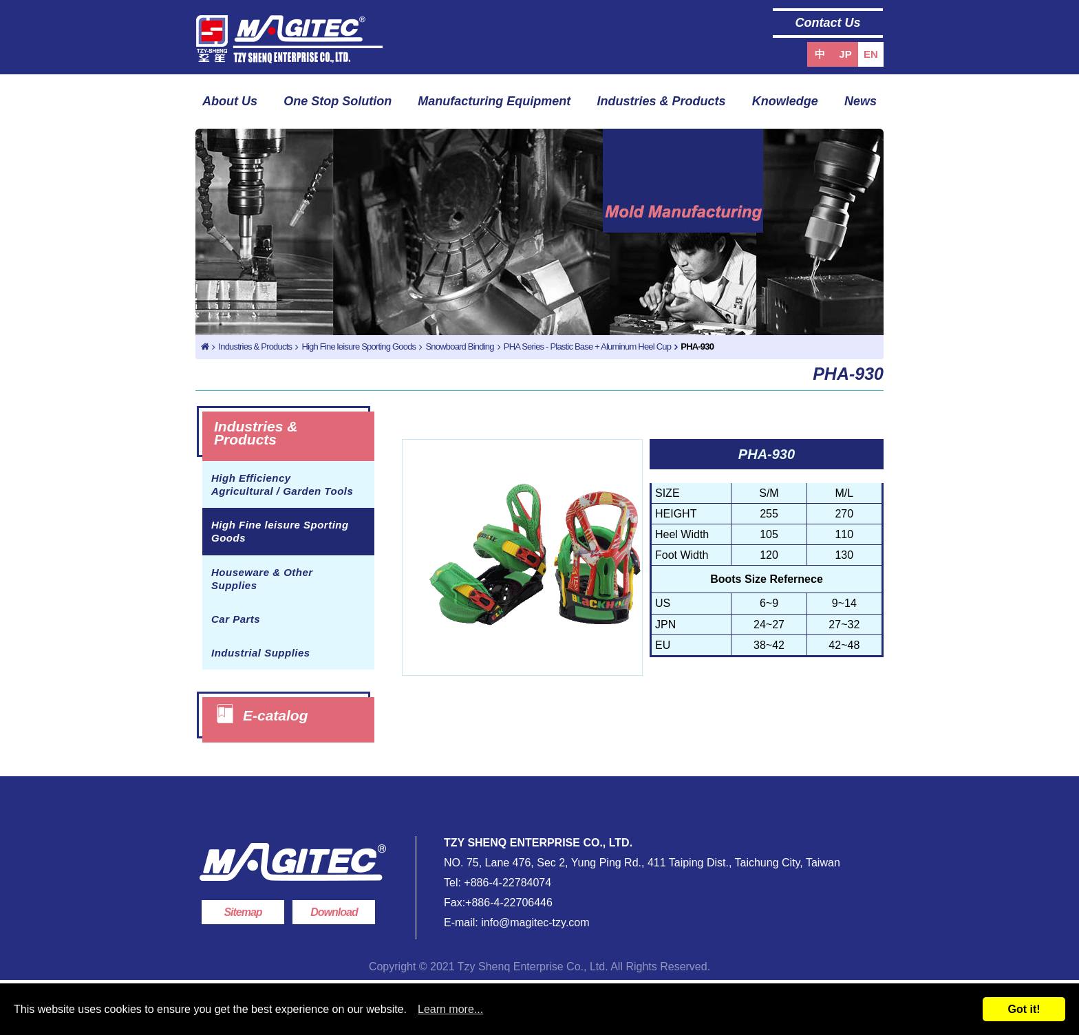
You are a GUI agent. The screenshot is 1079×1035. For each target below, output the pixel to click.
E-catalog (275, 715)
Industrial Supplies (260, 653)
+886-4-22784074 (507, 882)
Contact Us (827, 23)
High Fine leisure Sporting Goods (358, 346)
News (860, 101)
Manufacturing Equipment (494, 101)
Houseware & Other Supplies (262, 578)
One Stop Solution (338, 101)
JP (845, 54)
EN (871, 54)
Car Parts (235, 619)
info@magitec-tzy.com (534, 922)
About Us (229, 101)
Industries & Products (661, 101)
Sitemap (242, 912)
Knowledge (785, 101)
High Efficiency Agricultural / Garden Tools (282, 484)
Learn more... (450, 1009)
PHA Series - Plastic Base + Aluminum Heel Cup (587, 346)
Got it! (1023, 1009)
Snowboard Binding (459, 346)
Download (333, 912)
